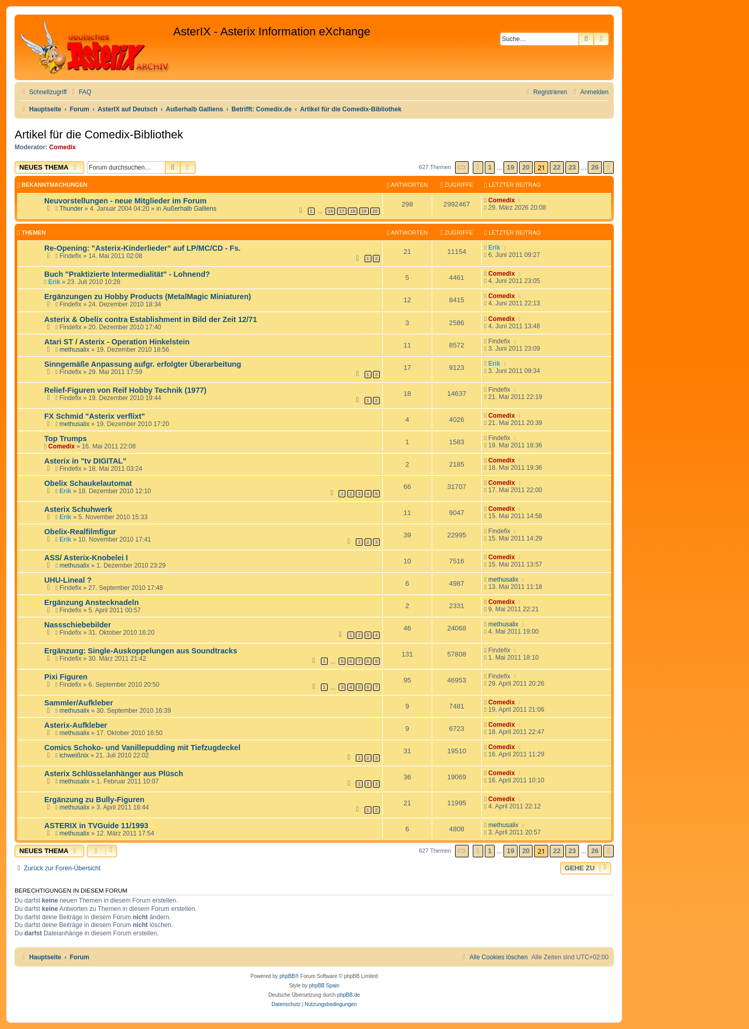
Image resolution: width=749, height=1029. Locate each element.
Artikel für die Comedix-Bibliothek (99, 134)
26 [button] (594, 167)
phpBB (287, 976)
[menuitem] (80, 92)
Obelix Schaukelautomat (88, 483)
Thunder (71, 208)
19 (364, 211)
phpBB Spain (324, 985)
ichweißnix (73, 755)
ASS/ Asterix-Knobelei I (86, 558)
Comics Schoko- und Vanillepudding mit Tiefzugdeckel (142, 747)
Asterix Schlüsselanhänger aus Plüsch (113, 773)
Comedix (62, 147)
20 (375, 211)
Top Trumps (65, 438)
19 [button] (510, 167)
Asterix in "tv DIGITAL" (85, 461)
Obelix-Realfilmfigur (80, 532)
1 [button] (490, 167)
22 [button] (556, 167)
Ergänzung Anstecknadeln (91, 602)
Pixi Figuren (65, 677)
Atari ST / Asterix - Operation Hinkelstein (116, 342)
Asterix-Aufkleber (75, 725)
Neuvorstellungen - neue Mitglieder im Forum (125, 201)
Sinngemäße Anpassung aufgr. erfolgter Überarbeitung (142, 364)
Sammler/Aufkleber (78, 703)
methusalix (74, 349)
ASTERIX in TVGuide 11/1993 (96, 825)
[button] (462, 167)
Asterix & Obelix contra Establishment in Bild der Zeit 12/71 (150, 319)
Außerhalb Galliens (189, 208)
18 (352, 211)
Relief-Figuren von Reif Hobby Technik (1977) (125, 390)
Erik (494, 247)
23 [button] (572, 167)
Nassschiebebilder (77, 625)
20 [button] (526, 167)
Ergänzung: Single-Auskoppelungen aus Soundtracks (140, 651)
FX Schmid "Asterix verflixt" (94, 416)
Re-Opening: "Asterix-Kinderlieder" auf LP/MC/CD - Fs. (142, 248)
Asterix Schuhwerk (78, 509)
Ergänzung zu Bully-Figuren (94, 799)
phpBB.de (348, 995)
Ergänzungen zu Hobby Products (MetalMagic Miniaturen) (147, 296)
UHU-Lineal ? (68, 580)
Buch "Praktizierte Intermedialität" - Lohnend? (127, 274)
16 (330, 211)
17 (341, 211)
